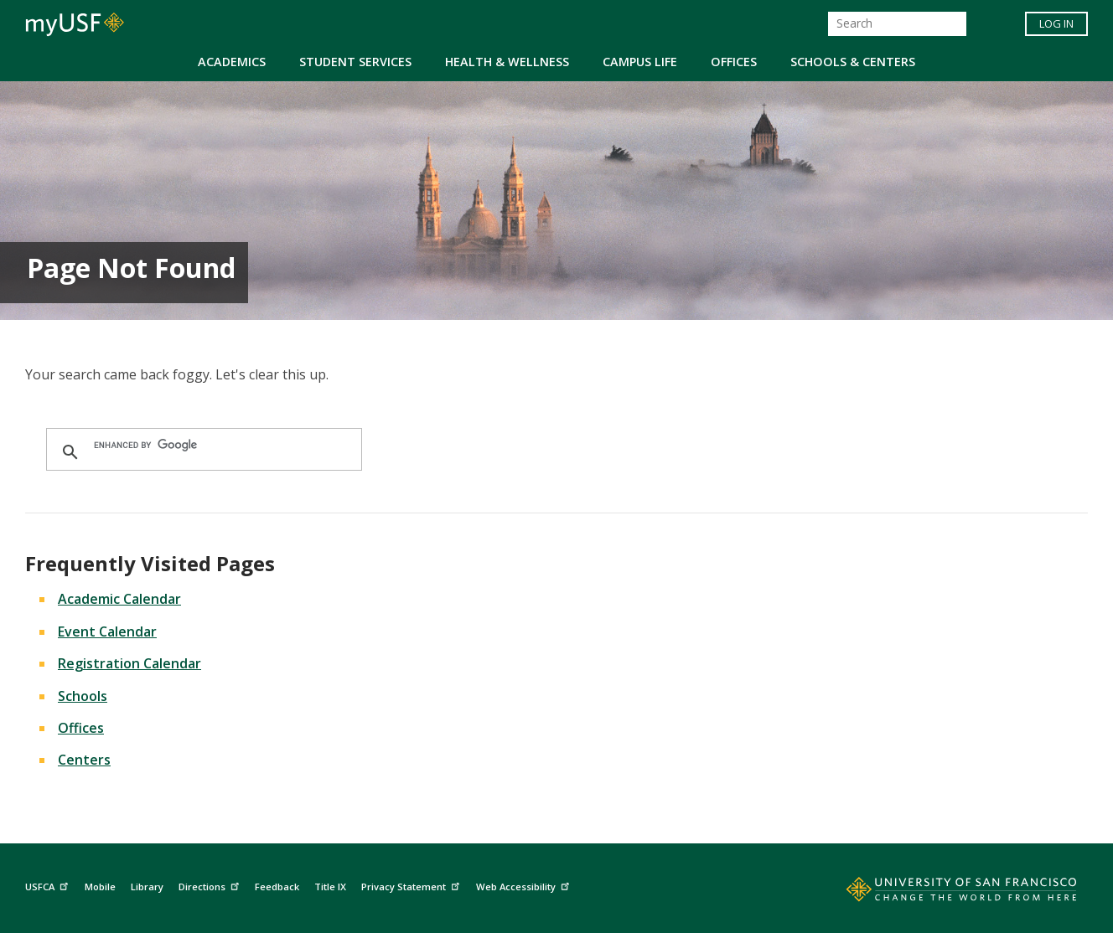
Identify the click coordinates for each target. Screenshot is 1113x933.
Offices (734, 62)
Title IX (330, 886)
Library (147, 886)
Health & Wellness (507, 62)
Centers (84, 759)
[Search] (897, 24)
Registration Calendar (129, 663)
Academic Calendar (119, 599)
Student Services (355, 62)
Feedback (277, 886)
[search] (201, 444)
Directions (211, 885)
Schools (82, 696)
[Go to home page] (943, 893)
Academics (232, 62)
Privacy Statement (412, 885)
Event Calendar (107, 631)
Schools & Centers (852, 62)
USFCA (48, 885)
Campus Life (640, 62)
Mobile (100, 886)
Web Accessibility (524, 885)
